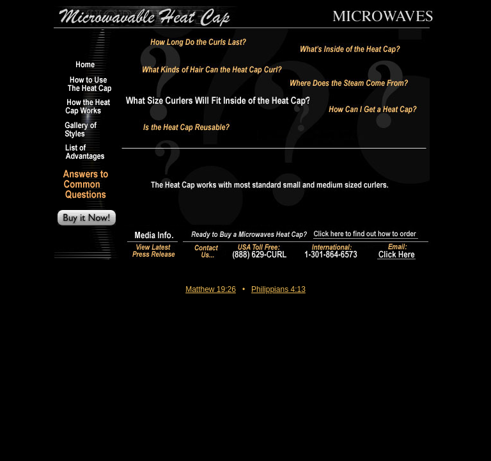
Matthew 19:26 (210, 289)
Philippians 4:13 (278, 289)
